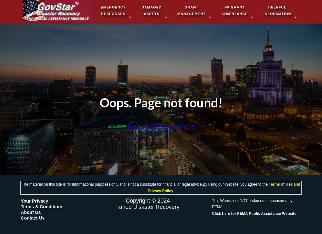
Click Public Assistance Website (254, 213)
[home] (58, 11)
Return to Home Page (161, 126)
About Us (31, 212)
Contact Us (33, 217)
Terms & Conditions (42, 206)
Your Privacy (34, 201)
